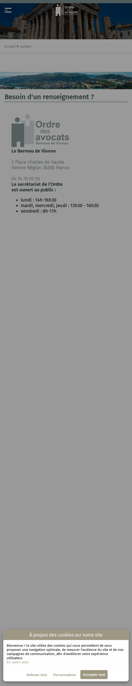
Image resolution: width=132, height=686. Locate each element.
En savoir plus (18, 662)
